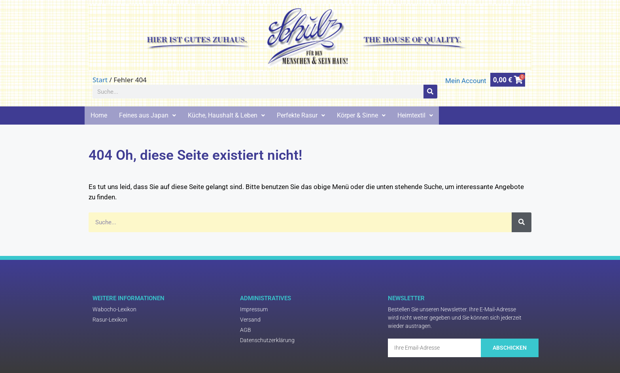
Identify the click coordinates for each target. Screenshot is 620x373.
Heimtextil (415, 115)
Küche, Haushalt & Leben (226, 115)
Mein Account (465, 81)
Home (99, 115)
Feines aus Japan (147, 115)
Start (100, 79)
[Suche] (430, 91)
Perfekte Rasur (301, 115)
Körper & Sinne (361, 115)
